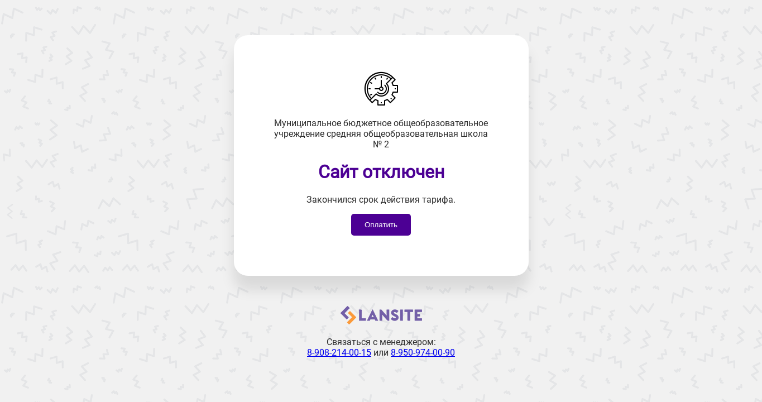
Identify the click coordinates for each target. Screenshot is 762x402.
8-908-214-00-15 (339, 352)
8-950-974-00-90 (423, 352)
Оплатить (381, 225)
